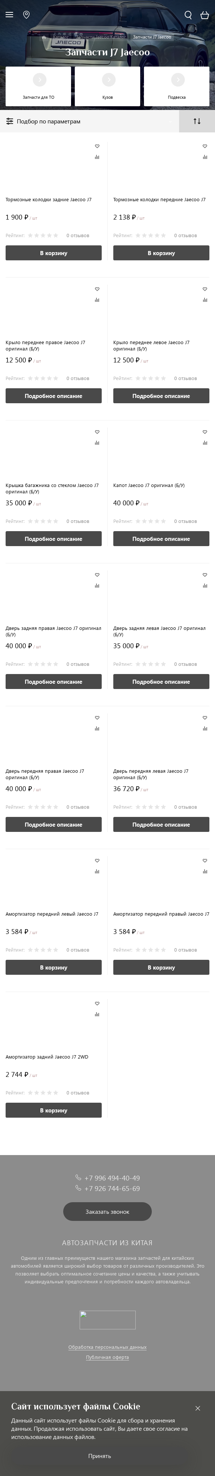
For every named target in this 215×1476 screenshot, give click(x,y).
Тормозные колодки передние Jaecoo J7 (159, 199)
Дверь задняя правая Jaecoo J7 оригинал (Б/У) (53, 631)
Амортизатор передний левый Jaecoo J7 (52, 913)
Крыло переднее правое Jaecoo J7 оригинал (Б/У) (45, 345)
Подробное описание (53, 395)
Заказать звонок (107, 1211)
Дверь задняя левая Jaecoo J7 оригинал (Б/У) (159, 631)
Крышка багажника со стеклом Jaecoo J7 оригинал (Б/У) (52, 488)
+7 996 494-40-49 (112, 1177)
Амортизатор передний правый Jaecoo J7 (161, 913)
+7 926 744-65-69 (112, 1188)
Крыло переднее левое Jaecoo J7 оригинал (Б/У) (151, 345)
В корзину (53, 253)
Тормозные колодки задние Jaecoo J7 (49, 199)
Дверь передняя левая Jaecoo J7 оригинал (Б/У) (150, 774)
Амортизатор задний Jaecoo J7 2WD (47, 1056)
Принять (99, 1456)
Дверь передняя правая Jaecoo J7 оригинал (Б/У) (45, 774)
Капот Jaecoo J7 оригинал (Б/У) (149, 485)
